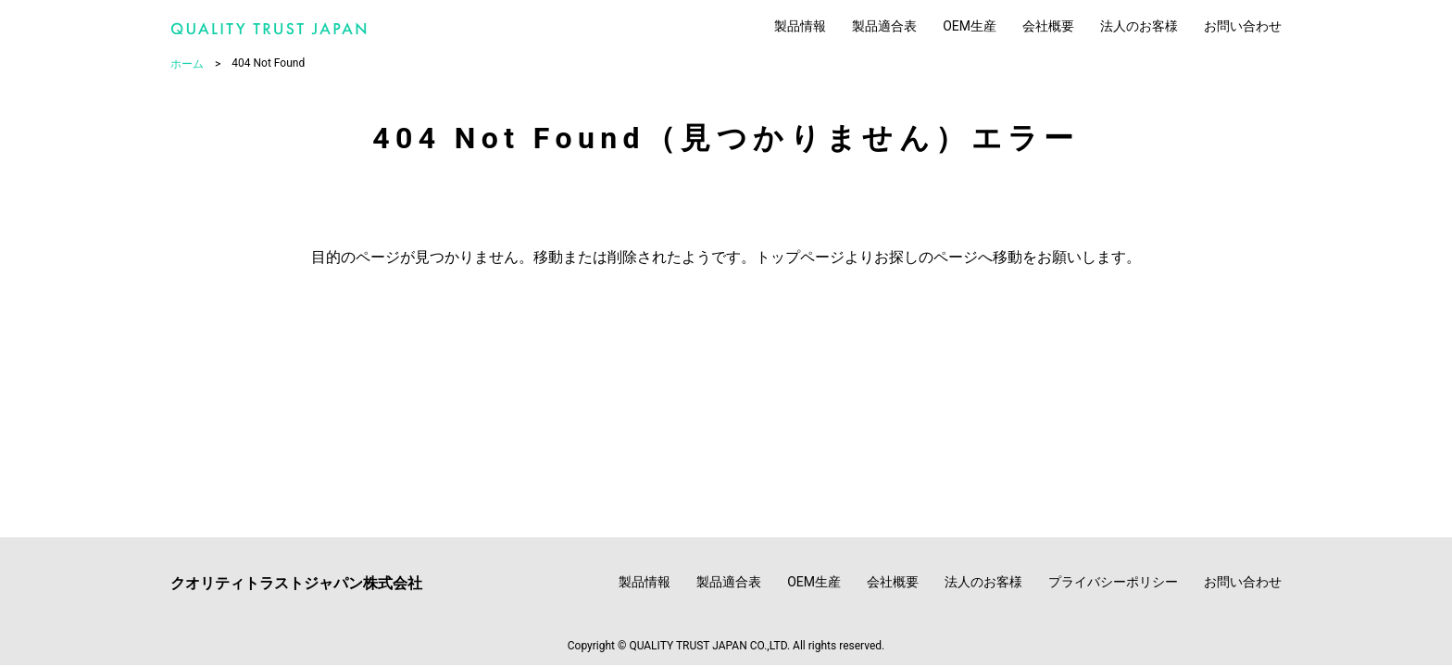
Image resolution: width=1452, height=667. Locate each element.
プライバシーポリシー (1113, 581)
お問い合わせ (1243, 26)
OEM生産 (969, 26)
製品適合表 (884, 26)
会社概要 (1048, 26)
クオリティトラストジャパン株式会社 (296, 583)
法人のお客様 (1139, 26)
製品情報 (800, 26)
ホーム (187, 63)
